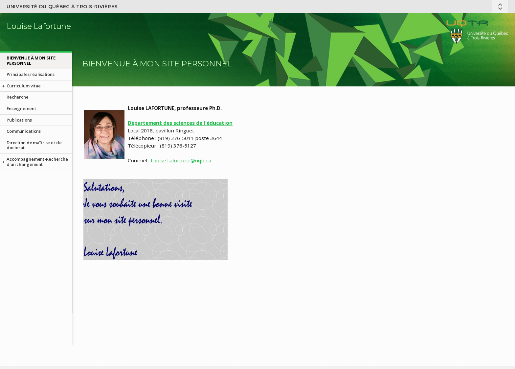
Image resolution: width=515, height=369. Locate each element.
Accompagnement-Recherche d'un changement (37, 161)
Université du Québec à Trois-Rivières (62, 7)
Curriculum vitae (24, 86)
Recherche (18, 97)
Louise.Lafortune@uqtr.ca (181, 160)
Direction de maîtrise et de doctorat (34, 145)
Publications (19, 120)
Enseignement (21, 108)
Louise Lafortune (39, 26)
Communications (24, 131)
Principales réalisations (31, 74)
